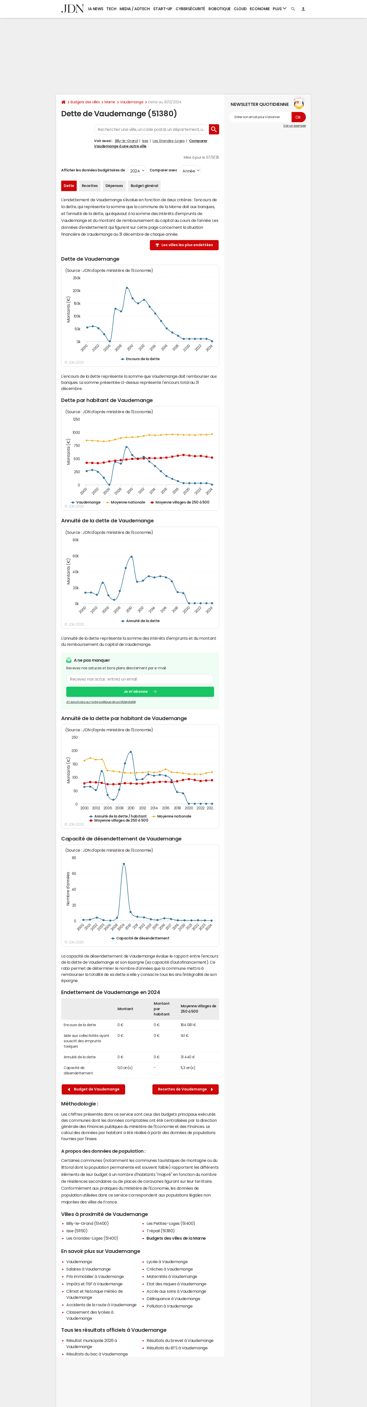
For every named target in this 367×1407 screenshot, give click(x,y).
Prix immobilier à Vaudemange (95, 1276)
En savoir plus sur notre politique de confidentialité (101, 701)
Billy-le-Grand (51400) (87, 1223)
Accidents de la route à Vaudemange (101, 1305)
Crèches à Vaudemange (170, 1269)
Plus (279, 8)
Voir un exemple (294, 125)
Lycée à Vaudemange (167, 1262)
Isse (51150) (76, 1231)
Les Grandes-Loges (169, 141)
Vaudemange (131, 102)
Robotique (219, 9)
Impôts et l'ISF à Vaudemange (94, 1284)
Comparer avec (163, 170)
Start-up (162, 9)
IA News (95, 9)
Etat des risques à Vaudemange (176, 1284)
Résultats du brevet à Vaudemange (180, 1340)
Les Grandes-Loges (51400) (92, 1238)
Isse (145, 141)
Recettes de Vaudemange (185, 1089)
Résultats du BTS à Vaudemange (177, 1348)
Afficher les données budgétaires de (93, 170)
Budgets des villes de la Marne (176, 1238)
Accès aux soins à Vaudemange (176, 1291)
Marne (109, 102)
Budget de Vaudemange (94, 1089)
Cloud (240, 9)
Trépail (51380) (161, 1231)
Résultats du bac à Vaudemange (97, 1354)
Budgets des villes (85, 102)
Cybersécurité (190, 9)
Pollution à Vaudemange (169, 1306)
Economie (260, 9)
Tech (111, 9)
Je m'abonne (136, 691)
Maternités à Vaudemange (172, 1276)
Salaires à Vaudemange (88, 1269)
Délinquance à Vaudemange (173, 1299)
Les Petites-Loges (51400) (171, 1223)
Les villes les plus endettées (187, 245)
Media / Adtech (135, 9)
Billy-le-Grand (126, 141)
